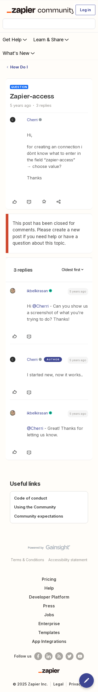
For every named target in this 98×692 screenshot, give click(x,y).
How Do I (19, 66)
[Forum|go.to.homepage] (38, 10)
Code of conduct (30, 498)
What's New (19, 53)
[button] (85, 10)
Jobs (49, 614)
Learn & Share (51, 39)
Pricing (49, 579)
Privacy (76, 684)
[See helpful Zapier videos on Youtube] (80, 656)
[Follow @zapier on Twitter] (69, 656)
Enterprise (49, 623)
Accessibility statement (67, 560)
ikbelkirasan (37, 290)
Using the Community (35, 507)
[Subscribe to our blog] (59, 656)
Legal (58, 684)
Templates (49, 632)
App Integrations (49, 641)
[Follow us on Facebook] (38, 656)
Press (49, 605)
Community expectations (38, 516)
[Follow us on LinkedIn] (49, 656)
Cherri (32, 119)
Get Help (15, 39)
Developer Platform (49, 597)
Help (49, 588)
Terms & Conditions (27, 560)
